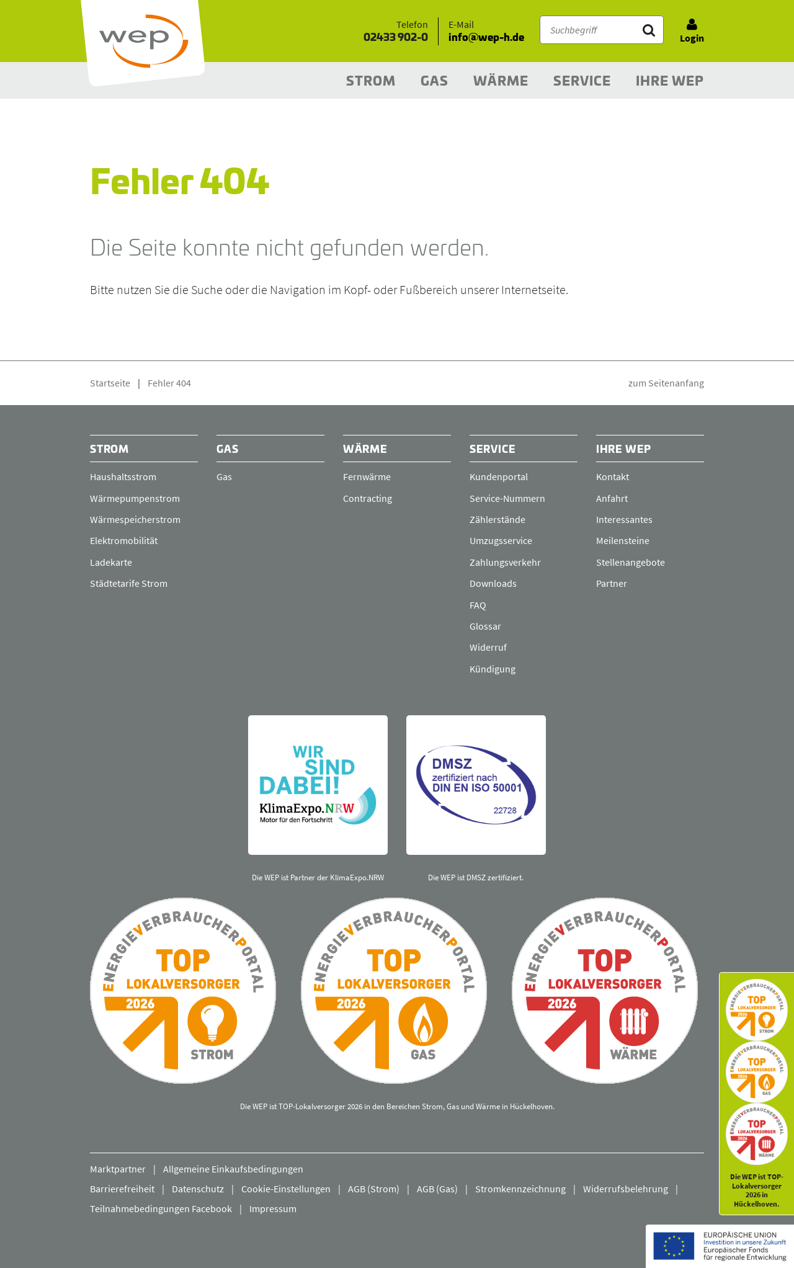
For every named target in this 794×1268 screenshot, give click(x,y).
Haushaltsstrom (123, 476)
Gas (434, 82)
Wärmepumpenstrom (135, 498)
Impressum (273, 1208)
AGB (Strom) (373, 1188)
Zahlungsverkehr (505, 562)
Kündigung (492, 669)
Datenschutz (198, 1188)
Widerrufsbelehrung (625, 1188)
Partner (611, 583)
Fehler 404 (169, 383)
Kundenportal (499, 476)
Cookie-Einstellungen (286, 1188)
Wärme (501, 82)
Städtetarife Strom (128, 583)
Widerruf (488, 647)
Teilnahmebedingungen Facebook (161, 1208)
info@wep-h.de (486, 38)
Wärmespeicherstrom (135, 519)
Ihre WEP (670, 82)
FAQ (478, 605)
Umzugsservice (501, 540)
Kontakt (612, 476)
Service (582, 82)
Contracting (367, 498)
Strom (371, 82)
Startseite (110, 383)
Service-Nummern (507, 498)
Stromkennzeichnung (520, 1188)
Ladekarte (111, 562)
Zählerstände (497, 519)
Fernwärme (367, 476)
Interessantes (624, 519)
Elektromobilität (124, 540)
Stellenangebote (630, 562)
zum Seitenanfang (666, 383)
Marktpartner (118, 1169)
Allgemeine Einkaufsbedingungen (233, 1169)
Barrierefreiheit (122, 1188)
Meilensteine (622, 540)
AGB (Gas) (437, 1188)
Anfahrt (612, 498)
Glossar (485, 626)
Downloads (493, 583)
